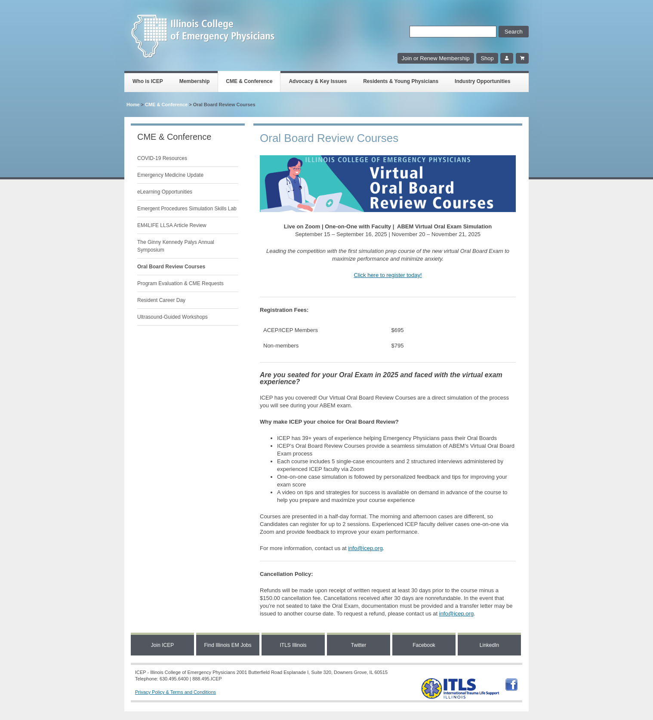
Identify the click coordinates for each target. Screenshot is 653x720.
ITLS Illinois (293, 645)
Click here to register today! (388, 275)
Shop (487, 58)
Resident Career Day (161, 300)
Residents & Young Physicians (400, 81)
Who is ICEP (147, 81)
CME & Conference (249, 81)
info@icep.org (365, 548)
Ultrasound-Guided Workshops (172, 317)
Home (133, 104)
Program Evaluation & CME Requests (180, 283)
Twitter (358, 645)
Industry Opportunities (482, 81)
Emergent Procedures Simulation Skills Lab (187, 209)
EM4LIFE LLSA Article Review (171, 225)
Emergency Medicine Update (170, 175)
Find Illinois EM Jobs (227, 645)
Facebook (424, 645)
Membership (194, 81)
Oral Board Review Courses (171, 267)
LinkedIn (489, 645)
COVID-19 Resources (162, 158)
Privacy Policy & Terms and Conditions (175, 692)
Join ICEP (162, 645)
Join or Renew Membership (436, 58)
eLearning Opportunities (164, 192)
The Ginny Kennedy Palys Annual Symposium (175, 246)
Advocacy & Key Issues (318, 81)
